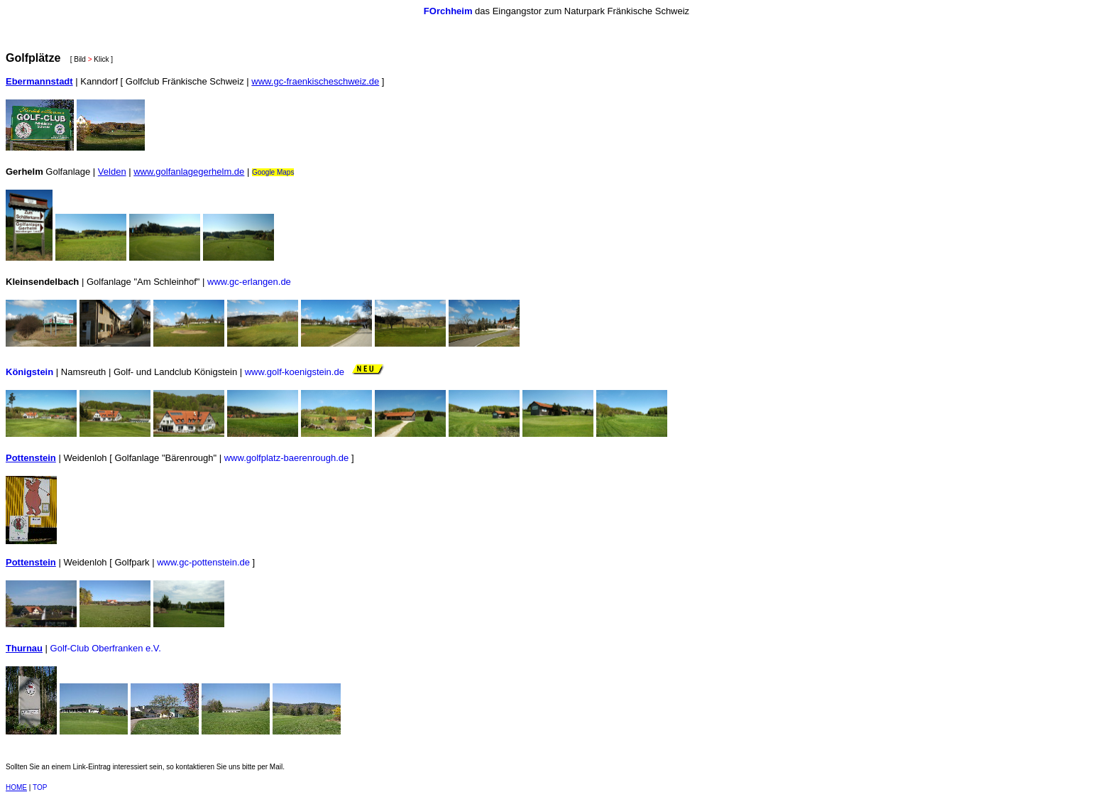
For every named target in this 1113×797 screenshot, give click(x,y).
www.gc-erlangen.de (249, 281)
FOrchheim (448, 11)
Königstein (29, 372)
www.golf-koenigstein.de (294, 372)
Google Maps (273, 172)
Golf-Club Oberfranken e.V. (105, 648)
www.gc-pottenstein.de (203, 562)
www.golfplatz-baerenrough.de (286, 457)
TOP (40, 787)
